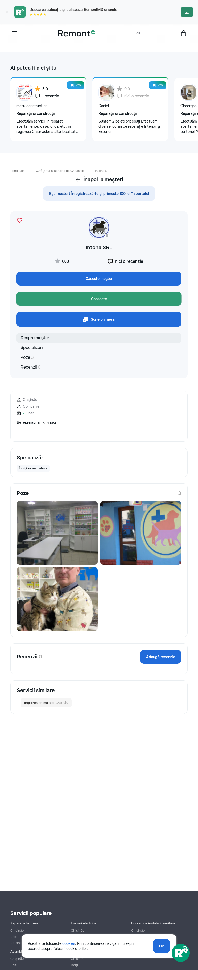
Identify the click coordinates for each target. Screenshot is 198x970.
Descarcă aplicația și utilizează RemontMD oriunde (73, 9)
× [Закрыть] (6, 12)
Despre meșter (35, 337)
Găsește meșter (99, 278)
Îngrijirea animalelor (46, 702)
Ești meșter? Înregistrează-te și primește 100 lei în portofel (99, 193)
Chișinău (17, 930)
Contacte (99, 298)
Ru (138, 33)
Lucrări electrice (83, 923)
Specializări (32, 347)
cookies (68, 943)
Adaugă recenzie (160, 656)
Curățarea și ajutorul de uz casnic (60, 171)
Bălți (13, 965)
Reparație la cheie (24, 923)
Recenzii (31, 367)
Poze (27, 357)
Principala (17, 171)
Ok (161, 946)
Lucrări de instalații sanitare (153, 923)
